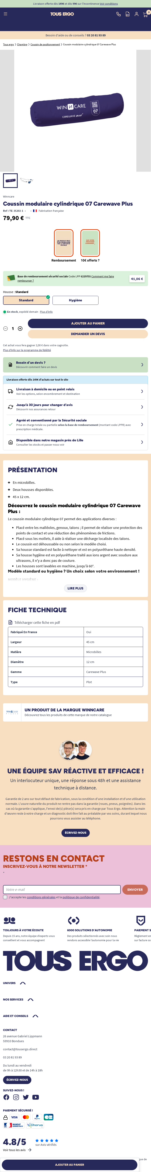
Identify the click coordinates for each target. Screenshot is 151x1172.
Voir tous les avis (17, 1149)
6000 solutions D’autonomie (89, 930)
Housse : (15, 292)
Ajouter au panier (88, 323)
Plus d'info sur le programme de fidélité (27, 350)
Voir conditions (109, 3)
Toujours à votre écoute (23, 930)
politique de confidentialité (81, 897)
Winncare (8, 196)
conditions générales (41, 897)
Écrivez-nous (75, 833)
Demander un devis (88, 334)
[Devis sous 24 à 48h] (142, 364)
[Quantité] (13, 329)
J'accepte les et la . (54, 897)
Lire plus (75, 588)
